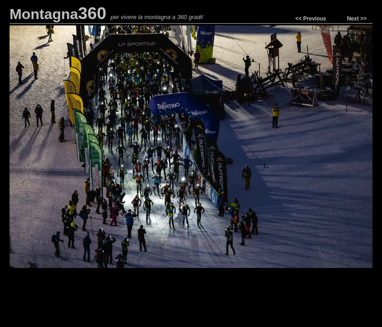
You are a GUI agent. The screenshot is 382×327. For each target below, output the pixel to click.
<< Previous (310, 18)
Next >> (357, 18)
